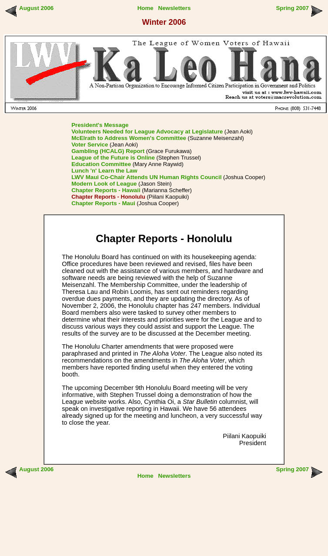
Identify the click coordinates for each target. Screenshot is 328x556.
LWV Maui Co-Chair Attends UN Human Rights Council (146, 177)
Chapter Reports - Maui (103, 203)
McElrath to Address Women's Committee (128, 138)
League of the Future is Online (113, 157)
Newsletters (174, 8)
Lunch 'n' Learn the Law (104, 170)
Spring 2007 (292, 8)
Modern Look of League (104, 183)
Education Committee (101, 164)
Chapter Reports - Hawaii (106, 190)
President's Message (99, 125)
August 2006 (36, 8)
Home (145, 8)
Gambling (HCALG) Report (107, 151)
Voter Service (89, 144)
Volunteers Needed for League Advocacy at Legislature (147, 131)
